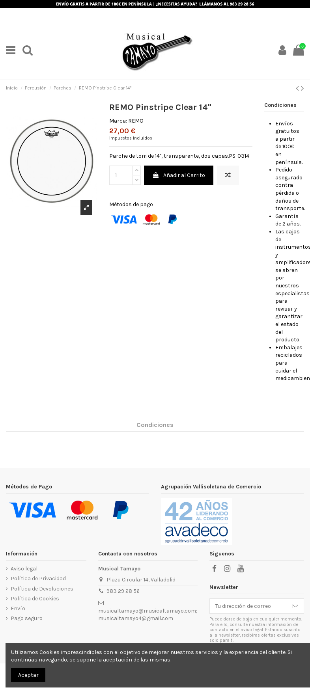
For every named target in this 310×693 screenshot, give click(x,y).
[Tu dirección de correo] (248, 606)
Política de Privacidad (38, 578)
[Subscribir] (295, 606)
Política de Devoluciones (42, 588)
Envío (18, 608)
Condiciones (155, 424)
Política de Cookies (35, 598)
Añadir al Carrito (178, 175)
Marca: (118, 120)
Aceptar (28, 675)
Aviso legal (24, 568)
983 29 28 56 (123, 591)
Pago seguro (27, 618)
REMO (136, 120)
